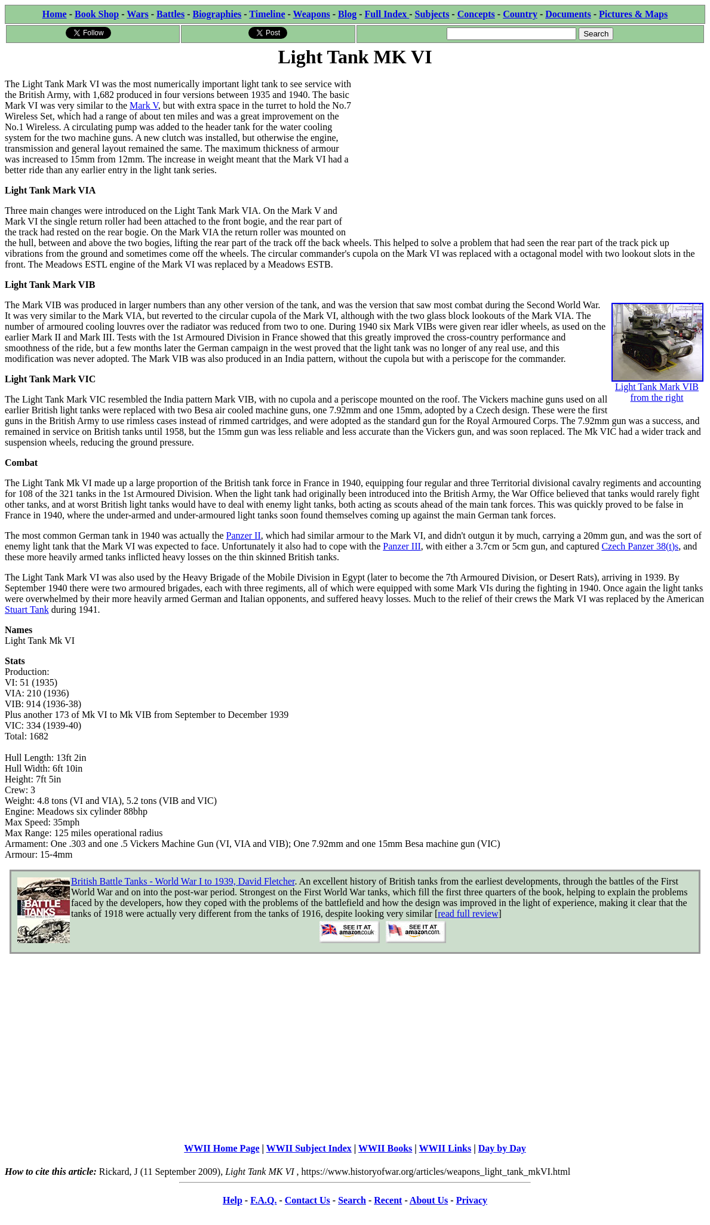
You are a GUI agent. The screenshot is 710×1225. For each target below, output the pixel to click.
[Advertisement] (530, 153)
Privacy (471, 1200)
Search (352, 1200)
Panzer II (243, 535)
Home (54, 14)
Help (232, 1200)
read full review (468, 913)
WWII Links (445, 1148)
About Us (429, 1200)
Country (520, 14)
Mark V (144, 105)
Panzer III (402, 546)
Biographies (216, 14)
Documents (568, 14)
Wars (137, 14)
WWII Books (385, 1148)
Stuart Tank (27, 609)
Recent (388, 1200)
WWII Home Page (221, 1148)
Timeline (267, 14)
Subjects (432, 14)
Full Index (387, 14)
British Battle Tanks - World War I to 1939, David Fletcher (182, 881)
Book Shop (97, 14)
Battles (170, 14)
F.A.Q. (263, 1200)
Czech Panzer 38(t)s (639, 546)
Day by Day (502, 1148)
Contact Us (307, 1200)
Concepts (476, 14)
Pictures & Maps (633, 14)
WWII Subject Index (309, 1148)
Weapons (311, 14)
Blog (347, 14)
